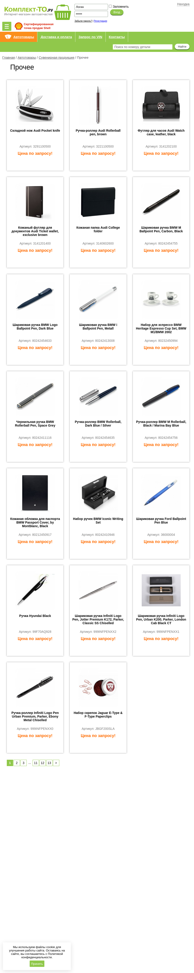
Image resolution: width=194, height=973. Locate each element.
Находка (183, 4)
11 (36, 763)
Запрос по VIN (90, 37)
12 (42, 763)
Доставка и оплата (56, 37)
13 (49, 763)
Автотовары (23, 37)
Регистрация (100, 21)
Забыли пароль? (83, 21)
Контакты (117, 37)
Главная (8, 57)
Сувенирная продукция (56, 57)
